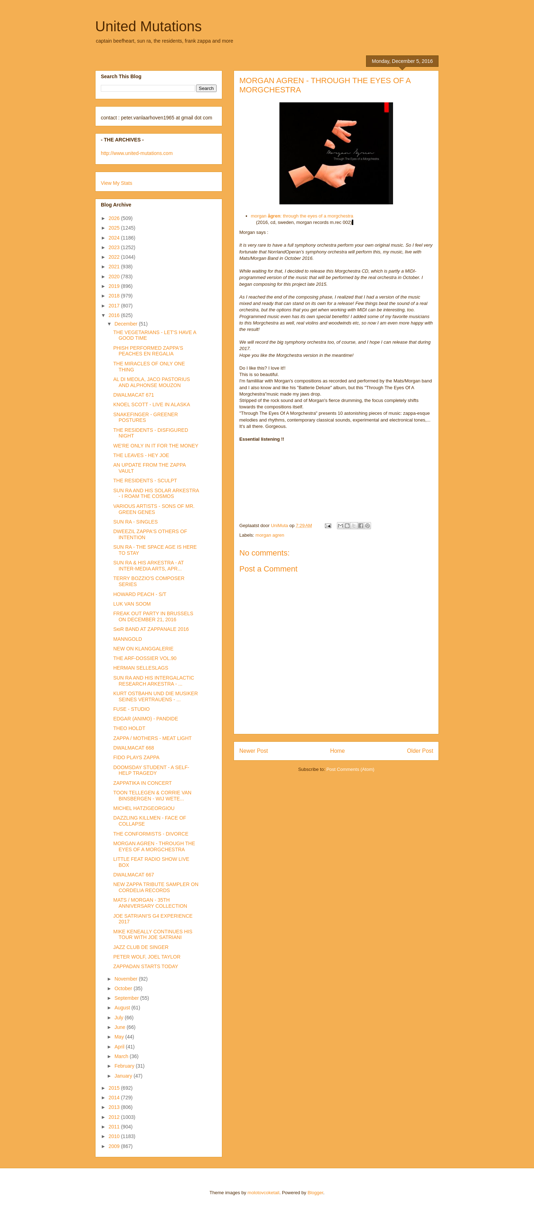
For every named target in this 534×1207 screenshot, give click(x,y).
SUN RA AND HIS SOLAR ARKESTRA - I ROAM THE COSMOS (156, 493)
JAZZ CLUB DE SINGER (141, 947)
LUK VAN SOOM (132, 604)
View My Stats (116, 183)
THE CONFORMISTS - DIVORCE (151, 834)
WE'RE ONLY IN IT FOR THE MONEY (155, 446)
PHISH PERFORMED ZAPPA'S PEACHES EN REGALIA (148, 351)
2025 (115, 228)
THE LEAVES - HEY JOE (141, 455)
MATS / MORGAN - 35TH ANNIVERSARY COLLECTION (150, 903)
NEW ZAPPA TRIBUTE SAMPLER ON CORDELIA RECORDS (155, 887)
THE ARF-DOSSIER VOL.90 (144, 658)
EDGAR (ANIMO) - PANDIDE (145, 718)
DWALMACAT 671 (133, 395)
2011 (115, 1127)
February (125, 1066)
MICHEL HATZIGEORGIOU (144, 808)
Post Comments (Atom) (350, 769)
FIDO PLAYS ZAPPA (136, 757)
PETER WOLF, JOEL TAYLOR (146, 957)
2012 (115, 1117)
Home (337, 751)
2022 (115, 257)
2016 (115, 315)
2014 (115, 1097)
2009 (115, 1146)
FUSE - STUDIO (131, 709)
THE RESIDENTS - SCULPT (145, 480)
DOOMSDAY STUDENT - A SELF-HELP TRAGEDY (151, 770)
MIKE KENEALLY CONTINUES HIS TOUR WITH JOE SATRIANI (152, 934)
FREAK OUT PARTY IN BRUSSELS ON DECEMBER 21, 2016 (153, 616)
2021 (115, 266)
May (119, 1037)
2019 (115, 286)
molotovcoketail (263, 1192)
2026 (115, 218)
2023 (115, 247)
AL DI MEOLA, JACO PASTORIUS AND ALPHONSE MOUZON (151, 382)
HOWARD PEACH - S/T (140, 594)
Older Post (420, 751)
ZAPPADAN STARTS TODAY (145, 966)
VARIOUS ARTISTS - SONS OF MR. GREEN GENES (154, 509)
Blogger (315, 1192)
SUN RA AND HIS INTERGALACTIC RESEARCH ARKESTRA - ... (153, 681)
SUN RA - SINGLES (135, 522)
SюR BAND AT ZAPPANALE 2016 (151, 629)
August (122, 1007)
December (126, 324)
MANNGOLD (127, 639)
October (124, 988)
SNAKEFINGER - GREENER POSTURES (145, 417)
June (120, 1027)
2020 (115, 276)
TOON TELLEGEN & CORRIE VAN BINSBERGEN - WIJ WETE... (152, 795)
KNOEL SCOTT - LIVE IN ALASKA (151, 404)
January (124, 1076)
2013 (115, 1107)
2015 (115, 1088)
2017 (115, 306)
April (120, 1047)
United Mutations (148, 26)
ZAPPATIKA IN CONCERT (142, 783)
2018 (115, 296)
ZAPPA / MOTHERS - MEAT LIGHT (152, 738)
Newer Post (253, 751)
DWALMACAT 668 (133, 748)
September (127, 998)
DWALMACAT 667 (133, 875)
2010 (115, 1136)
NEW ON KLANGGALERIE (143, 648)
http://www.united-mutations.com (137, 153)
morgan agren (270, 535)
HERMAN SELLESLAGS (140, 668)
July (119, 1017)
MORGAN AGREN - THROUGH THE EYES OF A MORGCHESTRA (154, 846)
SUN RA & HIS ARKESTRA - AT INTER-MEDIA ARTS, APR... (148, 566)
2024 (115, 238)
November (126, 979)
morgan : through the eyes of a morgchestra (302, 216)
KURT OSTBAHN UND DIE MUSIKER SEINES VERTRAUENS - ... (155, 696)
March (122, 1056)
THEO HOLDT (129, 728)
